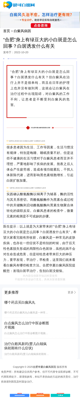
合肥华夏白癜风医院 (44, 366)
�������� (20, 395)
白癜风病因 (22, 31)
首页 (6, 31)
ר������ (40, 395)
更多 (71, 292)
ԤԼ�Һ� (60, 395)
